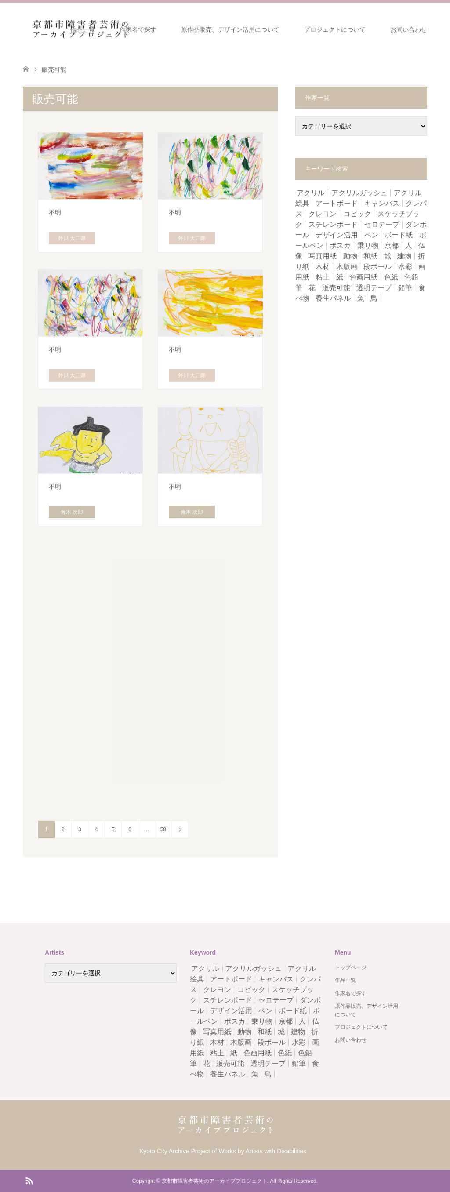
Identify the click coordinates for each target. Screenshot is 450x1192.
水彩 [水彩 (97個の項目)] (405, 266)
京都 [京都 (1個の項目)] (392, 245)
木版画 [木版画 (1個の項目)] (346, 266)
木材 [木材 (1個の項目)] (323, 266)
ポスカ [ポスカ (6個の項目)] (340, 245)
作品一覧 (82, 29)
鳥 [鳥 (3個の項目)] (373, 298)
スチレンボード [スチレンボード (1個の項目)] (333, 224)
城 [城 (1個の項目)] (387, 256)
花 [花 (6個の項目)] (312, 287)
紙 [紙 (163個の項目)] (339, 277)
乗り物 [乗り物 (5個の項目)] (367, 245)
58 (163, 829)
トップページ (351, 967)
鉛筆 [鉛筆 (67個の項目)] (405, 287)
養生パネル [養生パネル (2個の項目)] (333, 298)
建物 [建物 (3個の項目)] (404, 256)
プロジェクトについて (335, 29)
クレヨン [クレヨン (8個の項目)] (322, 214)
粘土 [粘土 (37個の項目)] (323, 277)
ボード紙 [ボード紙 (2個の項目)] (399, 235)
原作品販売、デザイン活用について (230, 29)
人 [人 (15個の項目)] (408, 245)
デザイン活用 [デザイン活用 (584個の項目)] (337, 235)
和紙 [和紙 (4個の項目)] (370, 256)
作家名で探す (138, 29)
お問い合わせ (408, 29)
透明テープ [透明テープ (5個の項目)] (374, 287)
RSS (29, 1180)
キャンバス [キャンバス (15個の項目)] (381, 203)
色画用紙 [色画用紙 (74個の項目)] (363, 277)
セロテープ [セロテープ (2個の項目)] (381, 224)
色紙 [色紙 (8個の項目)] (391, 277)
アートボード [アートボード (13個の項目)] (337, 203)
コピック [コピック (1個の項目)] (357, 214)
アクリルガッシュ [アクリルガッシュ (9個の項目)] (359, 192)
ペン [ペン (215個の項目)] (371, 235)
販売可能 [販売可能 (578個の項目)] (336, 287)
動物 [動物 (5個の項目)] (350, 256)
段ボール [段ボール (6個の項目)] (377, 266)
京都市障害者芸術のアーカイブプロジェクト (214, 1181)
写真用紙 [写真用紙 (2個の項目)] (322, 256)
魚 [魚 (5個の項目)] (360, 298)
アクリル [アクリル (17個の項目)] (311, 192)
